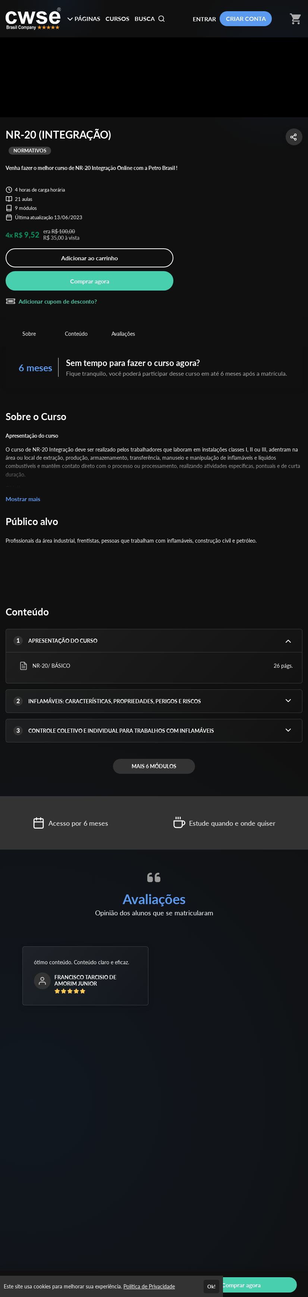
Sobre (29, 334)
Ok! (211, 1287)
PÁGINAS (83, 18)
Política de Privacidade (149, 1286)
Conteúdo (76, 334)
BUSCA (150, 18)
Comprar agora (89, 281)
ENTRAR (204, 18)
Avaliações (123, 334)
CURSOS (117, 18)
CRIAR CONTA (246, 18)
